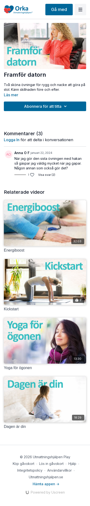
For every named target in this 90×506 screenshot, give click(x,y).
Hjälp (72, 464)
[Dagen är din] (45, 427)
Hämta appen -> (46, 484)
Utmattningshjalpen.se (46, 477)
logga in (11, 139)
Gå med (59, 9)
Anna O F (22, 153)
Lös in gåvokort (51, 464)
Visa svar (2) (46, 175)
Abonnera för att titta (46, 106)
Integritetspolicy (29, 470)
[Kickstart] (45, 309)
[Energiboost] (45, 250)
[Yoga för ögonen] (45, 368)
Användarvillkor (59, 470)
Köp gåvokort (23, 464)
